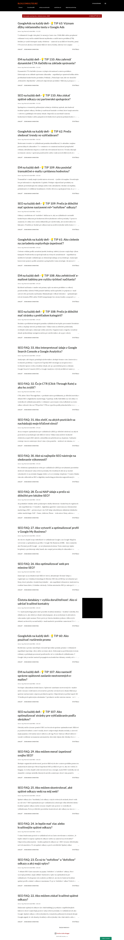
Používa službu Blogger (62, 933)
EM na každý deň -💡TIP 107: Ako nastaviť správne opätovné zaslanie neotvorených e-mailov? (45, 675)
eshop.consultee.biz (43, 7)
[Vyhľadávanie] (96, 3)
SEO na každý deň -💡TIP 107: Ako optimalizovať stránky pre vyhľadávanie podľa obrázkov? (47, 715)
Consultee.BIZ (30, 7)
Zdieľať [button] (20, 49)
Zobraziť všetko (95, 16)
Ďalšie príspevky (64, 927)
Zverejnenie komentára (31, 49)
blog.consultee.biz (28, 3)
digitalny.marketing (70, 7)
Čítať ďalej (75, 49)
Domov (20, 7)
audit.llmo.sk (56, 7)
